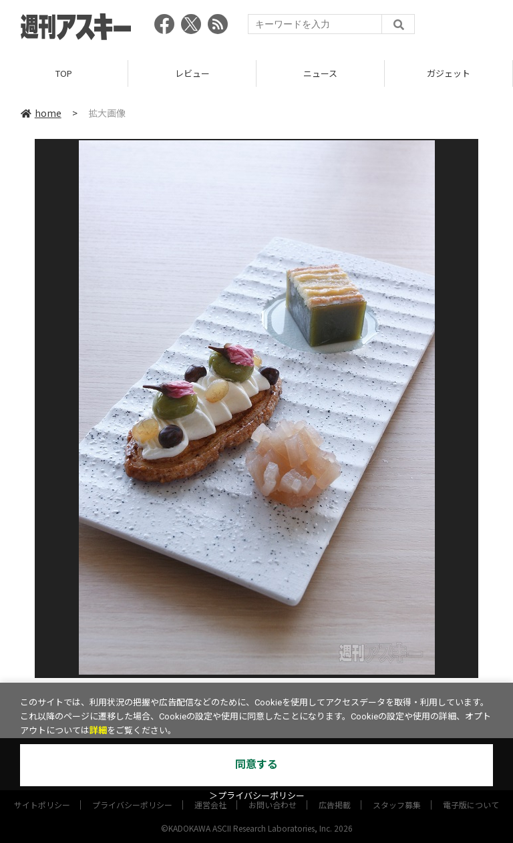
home (41, 113)
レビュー (192, 73)
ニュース (320, 73)
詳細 (98, 730)
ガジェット (448, 73)
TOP (63, 73)
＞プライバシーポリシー (257, 796)
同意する (256, 764)
